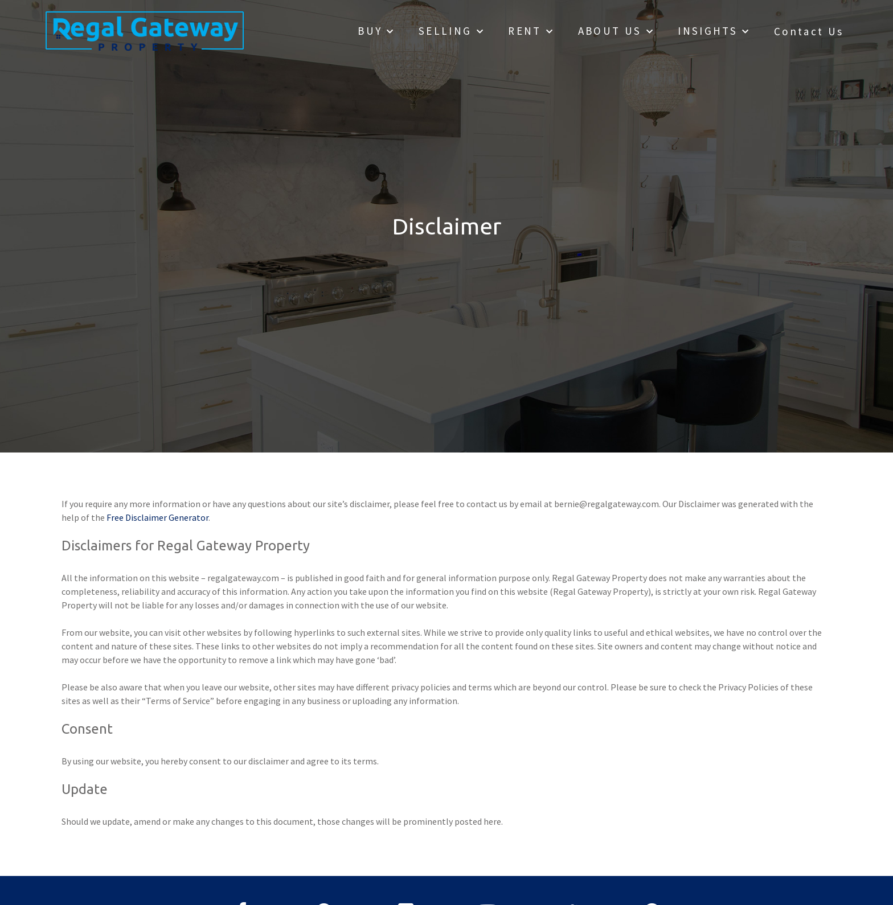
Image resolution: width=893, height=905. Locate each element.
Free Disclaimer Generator (157, 517)
